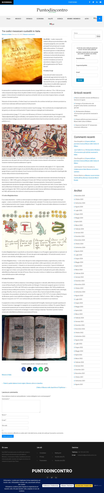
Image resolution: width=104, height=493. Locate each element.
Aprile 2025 (78, 221)
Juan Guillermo (78, 150)
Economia (40, 18)
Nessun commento (29, 34)
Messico (18, 18)
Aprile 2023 (78, 310)
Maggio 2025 (79, 218)
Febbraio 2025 (79, 229)
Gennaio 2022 (79, 366)
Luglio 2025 (78, 210)
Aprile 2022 (78, 355)
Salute (50, 18)
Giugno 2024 (79, 258)
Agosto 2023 (79, 295)
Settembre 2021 (80, 380)
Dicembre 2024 (79, 236)
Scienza (60, 18)
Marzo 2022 (79, 358)
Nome (4, 417)
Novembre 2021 (80, 373)
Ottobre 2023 (79, 288)
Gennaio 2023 (79, 321)
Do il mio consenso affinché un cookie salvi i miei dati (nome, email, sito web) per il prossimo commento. (33, 435)
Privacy (42, 459)
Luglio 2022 (78, 343)
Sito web (4, 428)
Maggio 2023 (79, 306)
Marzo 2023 (79, 314)
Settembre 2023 (80, 292)
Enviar (80, 80)
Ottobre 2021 (79, 377)
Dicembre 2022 (79, 325)
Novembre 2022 (80, 329)
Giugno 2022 (79, 347)
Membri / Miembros (73, 18)
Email (4, 422)
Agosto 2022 (79, 340)
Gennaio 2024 (79, 277)
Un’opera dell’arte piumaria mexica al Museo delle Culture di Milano (86, 144)
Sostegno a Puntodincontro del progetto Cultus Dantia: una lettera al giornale (85, 105)
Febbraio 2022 (79, 362)
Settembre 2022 (80, 336)
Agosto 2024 (79, 251)
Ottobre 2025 (79, 199)
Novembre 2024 (80, 240)
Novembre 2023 (80, 284)
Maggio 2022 (79, 351)
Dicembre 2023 (79, 281)
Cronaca (29, 18)
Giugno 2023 (79, 303)
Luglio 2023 (78, 299)
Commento (6, 399)
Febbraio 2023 (79, 318)
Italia (8, 18)
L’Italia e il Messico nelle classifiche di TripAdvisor (51, 387)
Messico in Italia (6, 34)
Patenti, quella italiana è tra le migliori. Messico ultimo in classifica (22, 383)
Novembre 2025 (80, 195)
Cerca (76, 33)
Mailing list (58, 455)
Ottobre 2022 (79, 332)
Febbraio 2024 (79, 273)
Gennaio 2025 (79, 232)
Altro (87, 18)
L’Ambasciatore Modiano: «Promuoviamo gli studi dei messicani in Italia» (86, 113)
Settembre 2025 (80, 203)
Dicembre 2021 (79, 369)
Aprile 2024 (78, 266)
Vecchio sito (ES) (60, 463)
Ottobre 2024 (79, 244)
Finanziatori (43, 463)
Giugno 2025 (79, 214)
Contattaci (43, 455)
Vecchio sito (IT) (59, 459)
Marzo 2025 (79, 225)
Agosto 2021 (79, 384)
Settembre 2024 (80, 247)
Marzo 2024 (79, 269)
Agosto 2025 (79, 206)
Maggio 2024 (79, 262)
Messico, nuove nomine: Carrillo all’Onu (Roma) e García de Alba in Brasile (87, 178)
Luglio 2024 (78, 255)
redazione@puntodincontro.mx (87, 457)
